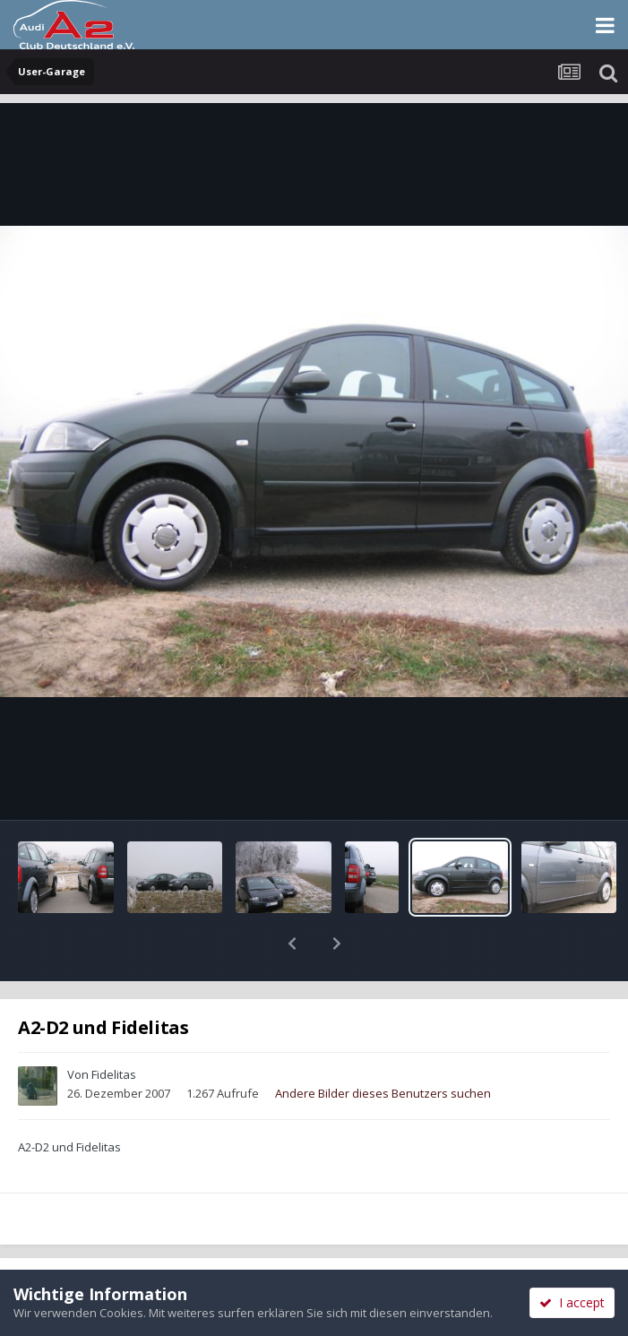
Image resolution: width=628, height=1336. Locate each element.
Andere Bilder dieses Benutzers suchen (383, 1047)
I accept (572, 1302)
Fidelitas (113, 1028)
